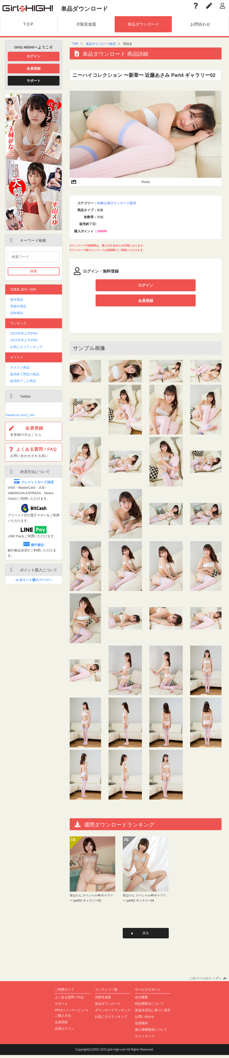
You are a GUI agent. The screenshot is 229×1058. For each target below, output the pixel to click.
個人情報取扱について (151, 1032)
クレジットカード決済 (34, 482)
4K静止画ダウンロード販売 (116, 203)
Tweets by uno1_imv (20, 415)
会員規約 (141, 1026)
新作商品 (16, 299)
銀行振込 (33, 545)
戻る (145, 935)
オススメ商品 (20, 367)
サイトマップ (144, 1039)
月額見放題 (103, 1000)
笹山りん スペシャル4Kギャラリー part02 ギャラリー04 (144, 900)
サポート (34, 81)
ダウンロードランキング (112, 1013)
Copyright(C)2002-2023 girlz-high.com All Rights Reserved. (114, 1052)
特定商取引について (149, 1007)
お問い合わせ (144, 1019)
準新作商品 (18, 306)
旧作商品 (16, 313)
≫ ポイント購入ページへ (33, 580)
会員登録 (34, 68)
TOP (75, 44)
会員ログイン (64, 1031)
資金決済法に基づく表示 (153, 1013)
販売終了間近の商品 (24, 374)
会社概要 (141, 1000)
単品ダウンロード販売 (101, 44)
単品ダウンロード (108, 1007)
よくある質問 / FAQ (69, 1000)
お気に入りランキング (26, 347)
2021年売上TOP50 (23, 340)
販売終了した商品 (23, 381)
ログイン (34, 56)
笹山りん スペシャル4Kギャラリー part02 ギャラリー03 (91, 900)
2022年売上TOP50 (23, 333)
